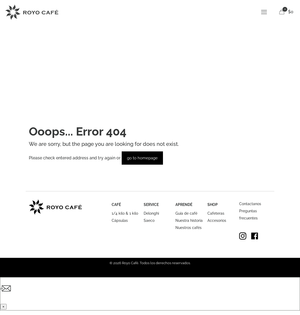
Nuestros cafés (188, 228)
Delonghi (151, 213)
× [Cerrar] (3, 307)
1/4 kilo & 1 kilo (125, 213)
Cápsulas (120, 220)
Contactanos (250, 204)
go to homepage (142, 158)
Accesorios (216, 220)
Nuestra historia (189, 220)
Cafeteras (215, 213)
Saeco (149, 220)
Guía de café (186, 213)
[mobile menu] (264, 11)
